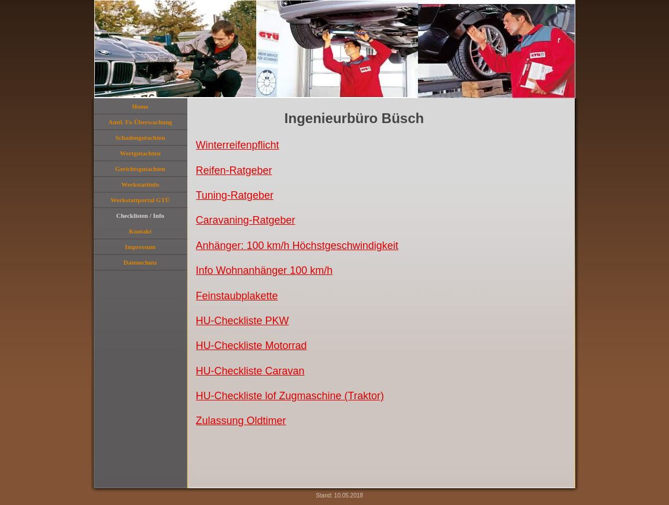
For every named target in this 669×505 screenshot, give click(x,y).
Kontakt (140, 231)
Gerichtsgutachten (140, 168)
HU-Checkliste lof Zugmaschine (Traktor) (290, 396)
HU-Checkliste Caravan (250, 371)
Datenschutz (140, 262)
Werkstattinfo (140, 184)
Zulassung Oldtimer (241, 420)
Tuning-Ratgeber (234, 195)
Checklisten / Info (140, 215)
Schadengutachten (140, 137)
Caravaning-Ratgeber (245, 220)
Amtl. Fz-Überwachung (140, 121)
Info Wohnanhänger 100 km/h (264, 270)
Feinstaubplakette (237, 296)
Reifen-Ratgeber (234, 170)
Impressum (140, 246)
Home (140, 106)
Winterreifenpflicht (237, 145)
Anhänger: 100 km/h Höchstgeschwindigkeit (297, 245)
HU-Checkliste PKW (242, 320)
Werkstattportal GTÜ (139, 199)
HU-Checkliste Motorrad (251, 345)
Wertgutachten (140, 153)
